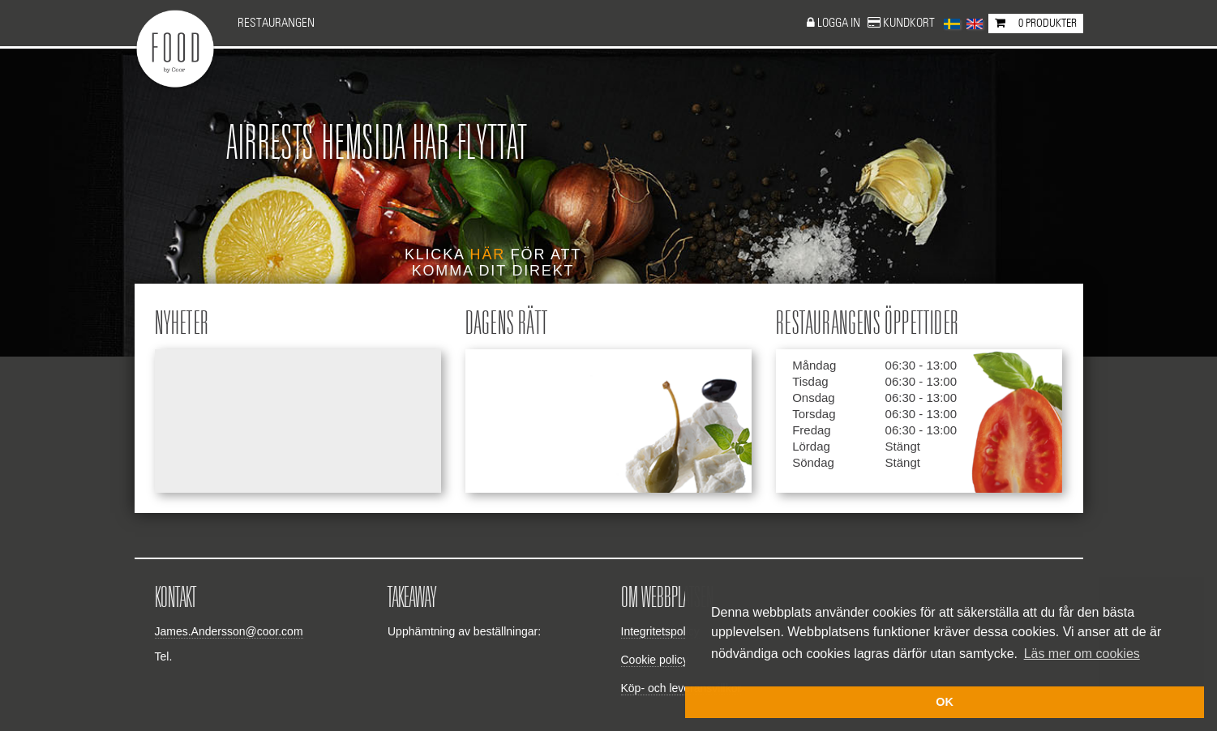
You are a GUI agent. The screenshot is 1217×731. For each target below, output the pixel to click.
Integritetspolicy (660, 631)
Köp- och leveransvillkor (681, 688)
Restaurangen (276, 23)
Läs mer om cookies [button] (1082, 653)
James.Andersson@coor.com (229, 631)
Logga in (840, 23)
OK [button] (944, 701)
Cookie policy (654, 659)
